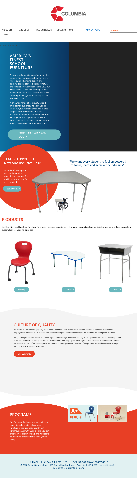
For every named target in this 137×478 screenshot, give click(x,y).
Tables (69, 289)
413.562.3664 (107, 464)
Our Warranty (24, 353)
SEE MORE (12, 188)
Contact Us (8, 34)
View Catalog (93, 29)
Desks (115, 289)
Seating (21, 289)
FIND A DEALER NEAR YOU (32, 134)
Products (6, 30)
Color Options (65, 30)
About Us (24, 30)
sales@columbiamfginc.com (68, 467)
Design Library (44, 30)
